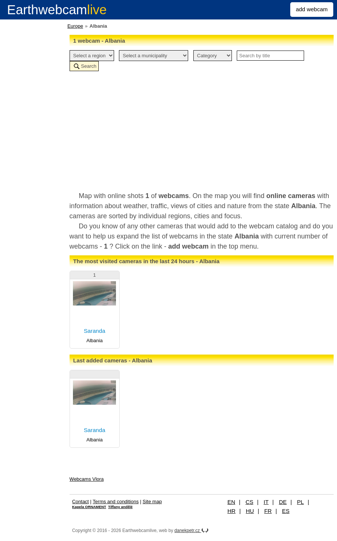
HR (231, 511)
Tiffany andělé (120, 507)
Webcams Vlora (87, 479)
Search (88, 66)
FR (268, 511)
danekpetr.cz (191, 530)
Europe (75, 26)
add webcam (312, 9)
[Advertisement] (202, 131)
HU (250, 511)
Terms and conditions (116, 501)
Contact (80, 501)
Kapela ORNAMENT (89, 507)
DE (283, 502)
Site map (152, 501)
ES (285, 511)
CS (249, 502)
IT (266, 502)
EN (231, 502)
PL (300, 502)
